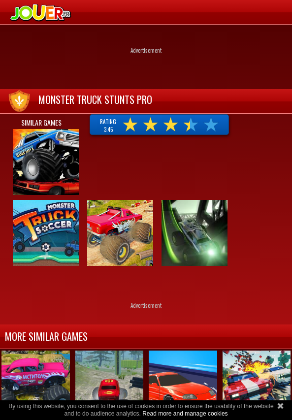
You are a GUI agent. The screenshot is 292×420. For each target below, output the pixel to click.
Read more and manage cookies (184, 413)
